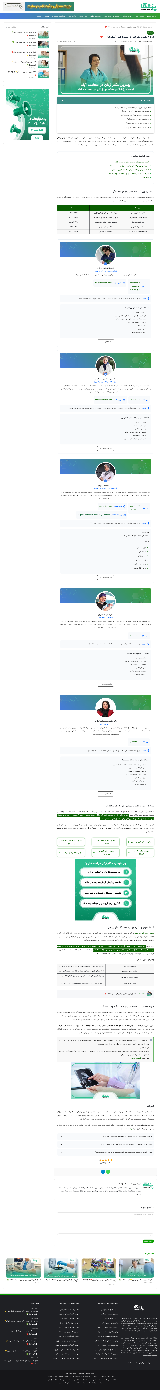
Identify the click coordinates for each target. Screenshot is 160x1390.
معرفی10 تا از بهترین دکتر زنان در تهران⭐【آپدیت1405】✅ (136, 1280)
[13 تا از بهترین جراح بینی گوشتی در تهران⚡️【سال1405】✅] (43, 64)
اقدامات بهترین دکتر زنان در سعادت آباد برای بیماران (130, 170)
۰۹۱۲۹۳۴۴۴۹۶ (135, 400)
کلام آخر (146, 177)
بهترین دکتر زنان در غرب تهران (106, 842)
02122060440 (135, 635)
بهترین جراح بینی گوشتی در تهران (106, 1349)
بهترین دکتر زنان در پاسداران (141, 853)
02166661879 (135, 286)
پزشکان (144, 27)
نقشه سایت (76, 1383)
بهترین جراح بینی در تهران (109, 1318)
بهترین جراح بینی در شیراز (109, 1322)
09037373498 (133, 1362)
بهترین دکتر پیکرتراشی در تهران (107, 1331)
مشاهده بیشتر (105, 341)
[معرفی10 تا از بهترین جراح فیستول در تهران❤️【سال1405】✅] (99, 1268)
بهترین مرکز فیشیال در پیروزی (68, 1322)
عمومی (47, 16)
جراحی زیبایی (151, 16)
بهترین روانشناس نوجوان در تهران (106, 1354)
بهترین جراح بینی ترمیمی (109, 1309)
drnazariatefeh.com (103, 400)
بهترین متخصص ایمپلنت (109, 1314)
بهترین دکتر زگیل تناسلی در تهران (107, 1345)
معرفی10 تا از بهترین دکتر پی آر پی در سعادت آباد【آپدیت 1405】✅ (62, 1281)
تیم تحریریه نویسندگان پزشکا (145, 41)
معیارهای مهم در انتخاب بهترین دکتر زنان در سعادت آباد (129, 166)
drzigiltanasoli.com (103, 283)
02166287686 (134, 283)
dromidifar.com (106, 506)
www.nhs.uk (136, 1058)
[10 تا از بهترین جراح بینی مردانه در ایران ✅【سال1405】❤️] (43, 44)
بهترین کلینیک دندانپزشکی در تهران (66, 1349)
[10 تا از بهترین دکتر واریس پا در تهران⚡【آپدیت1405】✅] (23, 1268)
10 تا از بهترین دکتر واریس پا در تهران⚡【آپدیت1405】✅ (24, 1280)
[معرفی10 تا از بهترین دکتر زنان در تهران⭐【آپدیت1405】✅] (136, 1268)
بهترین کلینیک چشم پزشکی (69, 1309)
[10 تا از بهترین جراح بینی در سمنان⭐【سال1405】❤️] (43, 74)
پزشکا (151, 27)
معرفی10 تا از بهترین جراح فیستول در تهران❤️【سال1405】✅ (99, 1281)
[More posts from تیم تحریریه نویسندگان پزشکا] (148, 1188)
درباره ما (59, 1383)
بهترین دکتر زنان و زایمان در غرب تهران (72, 842)
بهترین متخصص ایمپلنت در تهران (106, 1340)
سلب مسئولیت (86, 1383)
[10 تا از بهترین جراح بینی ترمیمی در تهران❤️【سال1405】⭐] (43, 54)
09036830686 (134, 290)
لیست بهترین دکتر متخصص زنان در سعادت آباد (132, 162)
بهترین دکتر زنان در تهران (144, 933)
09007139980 (135, 510)
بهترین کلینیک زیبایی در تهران (68, 1314)
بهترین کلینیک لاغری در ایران (68, 1327)
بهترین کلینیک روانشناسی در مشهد (66, 1354)
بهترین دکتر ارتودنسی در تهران (108, 1327)
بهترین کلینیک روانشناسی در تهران (67, 1345)
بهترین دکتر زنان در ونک (71, 852)
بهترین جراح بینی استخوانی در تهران (105, 1358)
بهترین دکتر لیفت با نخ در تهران (107, 1336)
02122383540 (134, 742)
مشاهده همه (11, 27)
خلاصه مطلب (146, 100)
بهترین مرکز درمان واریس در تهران (67, 1340)
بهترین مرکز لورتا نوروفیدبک (69, 1318)
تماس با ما (67, 1383)
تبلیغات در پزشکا (97, 1383)
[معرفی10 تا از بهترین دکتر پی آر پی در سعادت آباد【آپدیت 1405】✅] (61, 1268)
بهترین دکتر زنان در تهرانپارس (106, 853)
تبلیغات (39, 16)
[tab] (105, 1136)
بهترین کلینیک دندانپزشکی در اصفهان (65, 1358)
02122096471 (135, 506)
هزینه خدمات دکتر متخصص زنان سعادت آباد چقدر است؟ (129, 173)
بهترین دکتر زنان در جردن (141, 842)
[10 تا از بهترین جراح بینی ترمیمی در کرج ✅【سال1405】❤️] (43, 34)
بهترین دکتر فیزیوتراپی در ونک (68, 1331)
